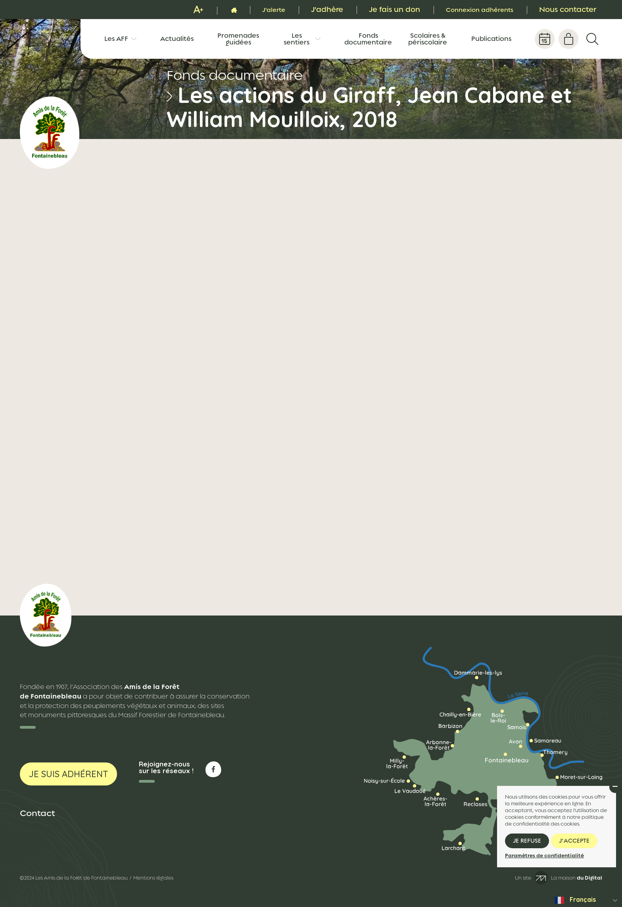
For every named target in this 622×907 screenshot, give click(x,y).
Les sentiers (296, 39)
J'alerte (258, 9)
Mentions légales (153, 878)
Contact (37, 813)
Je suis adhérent (68, 774)
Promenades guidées (238, 39)
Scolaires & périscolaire (427, 39)
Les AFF (116, 38)
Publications (491, 38)
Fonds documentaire (368, 39)
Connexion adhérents (473, 9)
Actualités (177, 38)
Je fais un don (381, 9)
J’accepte (574, 841)
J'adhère (314, 9)
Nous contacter (567, 9)
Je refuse (527, 841)
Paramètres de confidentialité (544, 856)
